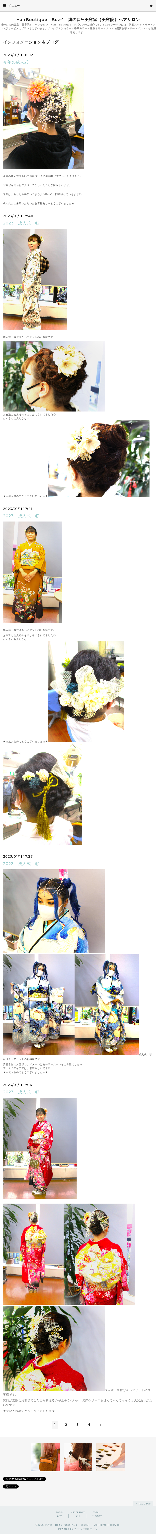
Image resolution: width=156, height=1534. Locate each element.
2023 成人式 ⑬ (21, 223)
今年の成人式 (16, 62)
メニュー (11, 5)
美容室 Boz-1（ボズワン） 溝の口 (69, 1524)
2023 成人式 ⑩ (21, 1092)
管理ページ (91, 1529)
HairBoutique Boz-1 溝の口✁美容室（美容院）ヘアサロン (78, 19)
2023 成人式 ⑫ (21, 515)
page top (143, 1503)
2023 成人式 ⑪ (21, 863)
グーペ (78, 1529)
